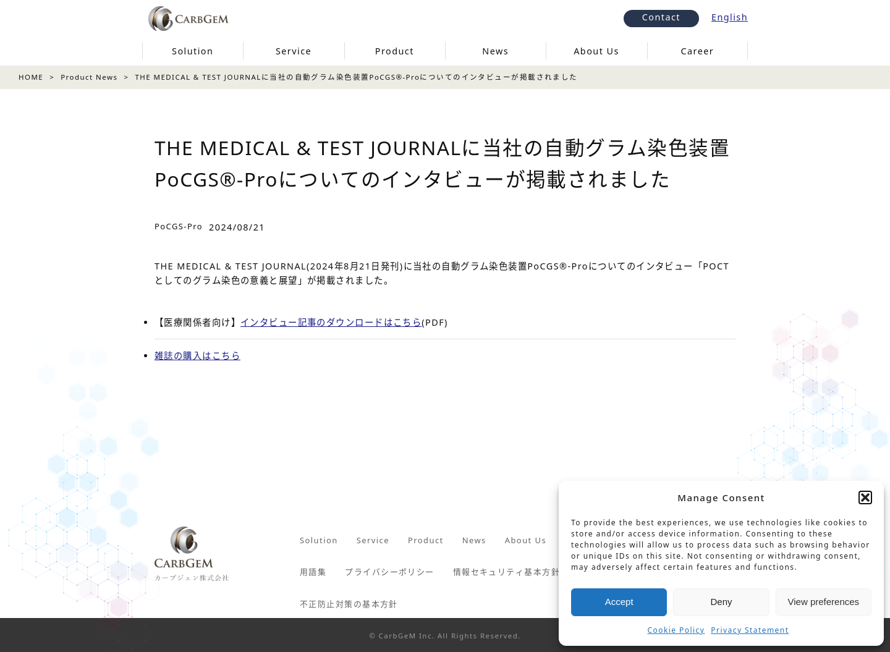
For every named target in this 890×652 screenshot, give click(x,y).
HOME (31, 77)
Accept (619, 601)
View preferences (824, 601)
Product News (89, 77)
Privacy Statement (750, 630)
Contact (661, 17)
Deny (721, 601)
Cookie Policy (676, 630)
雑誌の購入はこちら (197, 356)
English (729, 17)
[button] (865, 497)
